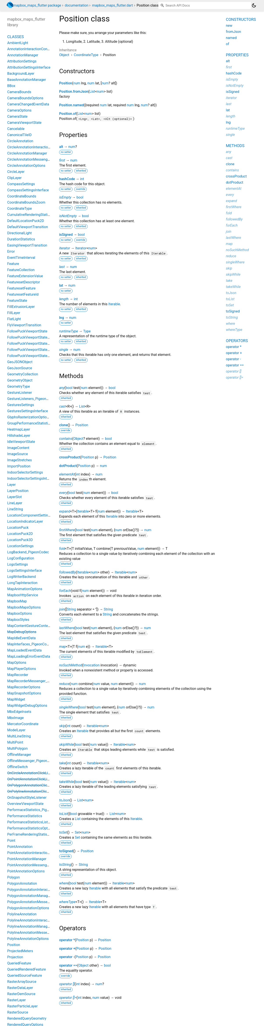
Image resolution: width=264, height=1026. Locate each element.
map (62, 646)
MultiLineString (19, 736)
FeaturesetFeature (21, 288)
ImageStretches (19, 460)
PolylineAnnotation (22, 914)
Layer (11, 485)
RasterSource (17, 1012)
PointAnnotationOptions (26, 871)
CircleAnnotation (20, 141)
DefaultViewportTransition (27, 227)
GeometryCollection (22, 374)
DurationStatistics (21, 239)
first (62, 160)
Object (64, 55)
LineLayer (14, 503)
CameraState (17, 116)
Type (87, 331)
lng (61, 318)
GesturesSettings (20, 405)
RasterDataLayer (20, 988)
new (229, 25)
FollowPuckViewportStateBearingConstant (40, 343)
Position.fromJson (73, 91)
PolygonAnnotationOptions (28, 908)
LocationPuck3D (20, 540)
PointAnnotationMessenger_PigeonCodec (39, 865)
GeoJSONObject (19, 362)
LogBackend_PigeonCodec (28, 552)
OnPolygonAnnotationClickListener (34, 785)
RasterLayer (16, 1000)
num (76, 83)
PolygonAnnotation (22, 883)
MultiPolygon (17, 748)
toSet (63, 832)
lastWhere (66, 628)
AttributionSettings (21, 61)
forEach (65, 591)
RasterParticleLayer (22, 1006)
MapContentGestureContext (29, 626)
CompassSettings (21, 184)
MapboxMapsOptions (24, 607)
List (92, 91)
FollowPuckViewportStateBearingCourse (38, 350)
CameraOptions (19, 110)
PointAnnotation (19, 847)
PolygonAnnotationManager (29, 896)
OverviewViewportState (25, 804)
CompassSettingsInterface (28, 190)
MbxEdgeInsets (19, 712)
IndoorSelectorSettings (25, 472)
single (63, 350)
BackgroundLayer (20, 73)
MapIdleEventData (21, 638)
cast (62, 406)
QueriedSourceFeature (24, 975)
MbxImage (15, 718)
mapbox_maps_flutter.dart (112, 5)
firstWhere (67, 530)
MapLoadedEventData (24, 650)
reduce (64, 684)
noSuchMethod (70, 665)
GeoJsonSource (19, 368)
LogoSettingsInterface (24, 570)
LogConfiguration (20, 558)
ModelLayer (16, 730)
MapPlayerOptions (21, 669)
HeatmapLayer (18, 429)
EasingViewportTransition (27, 245)
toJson (64, 800)
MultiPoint (15, 742)
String (71, 609)
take (62, 763)
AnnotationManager (22, 55)
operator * (67, 940)
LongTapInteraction (22, 583)
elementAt (67, 474)
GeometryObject (19, 380)
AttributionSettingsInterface (28, 67)
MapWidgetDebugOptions (27, 705)
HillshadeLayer (18, 435)
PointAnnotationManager (26, 859)
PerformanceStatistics (24, 816)
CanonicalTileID (19, 135)
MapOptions (16, 662)
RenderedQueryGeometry (26, 1018)
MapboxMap (17, 601)
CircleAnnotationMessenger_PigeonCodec (40, 159)
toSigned (66, 851)
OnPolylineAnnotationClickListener (34, 791)
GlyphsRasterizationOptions (28, 417)
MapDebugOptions (21, 632)
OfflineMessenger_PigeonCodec (32, 761)
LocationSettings (20, 546)
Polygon (13, 877)
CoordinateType (86, 55)
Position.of (67, 114)
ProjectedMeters (20, 951)
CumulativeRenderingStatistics (31, 215)
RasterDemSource (21, 994)
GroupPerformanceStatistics (29, 423)
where (63, 883)
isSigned (66, 235)
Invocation (91, 665)
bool (79, 197)
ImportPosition (18, 466)
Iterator (81, 248)
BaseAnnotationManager (26, 80)
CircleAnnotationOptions (26, 165)
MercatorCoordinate (23, 724)
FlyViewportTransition (24, 325)
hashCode (67, 179)
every (63, 493)
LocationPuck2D (20, 534)
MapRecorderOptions (23, 687)
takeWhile (66, 782)
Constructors (241, 19)
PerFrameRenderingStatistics (30, 834)
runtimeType (68, 331)
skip (62, 726)
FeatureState (17, 300)
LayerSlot (14, 497)
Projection (15, 957)
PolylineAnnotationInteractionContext (36, 920)
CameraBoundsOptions (25, 98)
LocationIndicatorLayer (25, 521)
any (61, 388)
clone (63, 425)
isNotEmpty (68, 216)
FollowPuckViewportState (27, 331)
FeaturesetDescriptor (23, 282)
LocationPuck (17, 527)
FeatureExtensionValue (25, 276)
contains (65, 439)
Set (77, 832)
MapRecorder (17, 675)
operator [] (66, 984)
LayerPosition (17, 491)
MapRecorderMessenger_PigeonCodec (37, 681)
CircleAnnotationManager (27, 153)
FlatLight (14, 319)
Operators (237, 340)
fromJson (233, 32)
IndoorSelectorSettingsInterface (32, 478)
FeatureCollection (21, 270)
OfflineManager (19, 755)
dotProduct (68, 466)
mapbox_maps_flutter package (37, 5)
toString (65, 865)
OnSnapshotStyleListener (26, 797)
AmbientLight (17, 43)
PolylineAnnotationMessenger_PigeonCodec (41, 932)
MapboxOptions (19, 613)
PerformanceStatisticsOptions (30, 828)
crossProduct (69, 457)
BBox (11, 86)
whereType (67, 902)
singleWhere (68, 707)
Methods (235, 145)
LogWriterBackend (21, 577)
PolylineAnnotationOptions (28, 939)
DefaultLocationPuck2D (25, 221)
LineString (15, 509)
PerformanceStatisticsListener (31, 822)
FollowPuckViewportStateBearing (33, 337)
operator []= (67, 998)
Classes (15, 36)
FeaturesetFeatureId (23, 294)
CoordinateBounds (21, 196)
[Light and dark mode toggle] (253, 5)
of (227, 44)
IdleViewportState (21, 442)
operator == (68, 965)
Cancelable (16, 129)
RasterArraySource (21, 982)
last (62, 267)
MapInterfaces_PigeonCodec (29, 644)
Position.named (71, 105)
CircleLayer (16, 172)
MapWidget (16, 699)
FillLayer (13, 313)
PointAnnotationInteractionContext (34, 853)
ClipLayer (14, 178)
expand (64, 511)
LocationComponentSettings (29, 515)
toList (63, 814)
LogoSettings (17, 564)
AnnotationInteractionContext (30, 49)
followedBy (67, 572)
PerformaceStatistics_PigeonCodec (34, 810)
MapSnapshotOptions (24, 693)
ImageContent (18, 448)
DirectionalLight (19, 233)
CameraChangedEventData (28, 104)
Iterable (114, 304)
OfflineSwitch (17, 767)
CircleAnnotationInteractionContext (34, 147)
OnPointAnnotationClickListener (32, 779)
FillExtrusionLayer (21, 307)
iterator (64, 248)
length (64, 299)
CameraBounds (19, 92)
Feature (13, 264)
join (62, 609)
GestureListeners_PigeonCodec (31, 399)
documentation (77, 5)
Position (65, 83)
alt (61, 147)
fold (62, 549)
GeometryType (18, 386)
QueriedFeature (19, 963)
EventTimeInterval (21, 258)
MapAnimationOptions (24, 589)
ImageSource (17, 454)
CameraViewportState (24, 123)
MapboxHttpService (22, 595)
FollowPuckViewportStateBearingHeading (39, 356)
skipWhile (66, 744)
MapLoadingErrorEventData (28, 656)
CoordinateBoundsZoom (26, 202)
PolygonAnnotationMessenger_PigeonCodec (42, 902)
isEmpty (65, 197)
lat (61, 285)
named (231, 38)
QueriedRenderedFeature (26, 969)
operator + (67, 948)
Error (11, 251)
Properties (237, 55)
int (82, 179)
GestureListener (19, 393)
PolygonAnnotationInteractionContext (36, 890)
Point (11, 840)
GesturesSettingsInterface (27, 411)
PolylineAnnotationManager (28, 926)
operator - (66, 957)
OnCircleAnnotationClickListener (32, 773)
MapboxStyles (18, 620)
